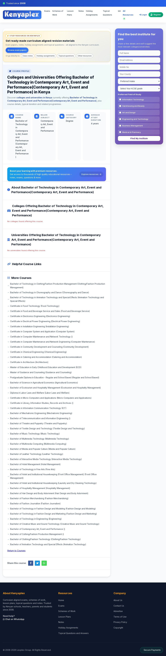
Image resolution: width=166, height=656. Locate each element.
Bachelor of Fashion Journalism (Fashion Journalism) (35, 503)
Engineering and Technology (135, 119)
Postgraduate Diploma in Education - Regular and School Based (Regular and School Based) (54, 377)
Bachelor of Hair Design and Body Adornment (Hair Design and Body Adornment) (49, 493)
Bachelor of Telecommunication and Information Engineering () (40, 418)
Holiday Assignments (92, 13)
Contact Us (119, 606)
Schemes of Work (66, 611)
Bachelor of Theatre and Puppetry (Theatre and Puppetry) (38, 423)
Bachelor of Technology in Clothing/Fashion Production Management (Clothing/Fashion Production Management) (57, 286)
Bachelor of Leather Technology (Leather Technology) (36, 454)
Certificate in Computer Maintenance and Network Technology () (41, 336)
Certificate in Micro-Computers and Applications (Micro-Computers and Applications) (51, 398)
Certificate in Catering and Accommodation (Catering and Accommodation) (46, 357)
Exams (47, 11)
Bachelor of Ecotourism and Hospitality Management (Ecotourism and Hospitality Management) (55, 387)
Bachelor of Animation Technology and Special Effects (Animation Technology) (48, 544)
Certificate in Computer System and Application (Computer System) (42, 331)
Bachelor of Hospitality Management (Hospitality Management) (40, 488)
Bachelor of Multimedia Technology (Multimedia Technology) (39, 438)
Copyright (118, 627)
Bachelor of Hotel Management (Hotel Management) (35, 464)
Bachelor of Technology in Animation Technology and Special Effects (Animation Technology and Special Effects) (57, 299)
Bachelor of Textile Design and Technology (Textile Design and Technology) (47, 428)
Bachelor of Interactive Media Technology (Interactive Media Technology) (46, 459)
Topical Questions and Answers (73, 633)
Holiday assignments (46, 56)
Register (156, 15)
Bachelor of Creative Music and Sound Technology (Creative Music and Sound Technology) (54, 524)
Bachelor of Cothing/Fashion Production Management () (37, 534)
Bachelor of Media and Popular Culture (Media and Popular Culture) (42, 449)
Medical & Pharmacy (131, 132)
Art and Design (129, 112)
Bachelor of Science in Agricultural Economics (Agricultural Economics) (44, 382)
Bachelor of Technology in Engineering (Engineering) (36, 519)
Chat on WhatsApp (13, 619)
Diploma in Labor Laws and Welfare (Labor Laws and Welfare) (40, 393)
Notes (81, 11)
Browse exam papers (17, 50)
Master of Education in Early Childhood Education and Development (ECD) (45, 367)
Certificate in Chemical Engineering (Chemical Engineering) (38, 352)
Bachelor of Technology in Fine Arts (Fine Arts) (32, 469)
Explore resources (91, 174)
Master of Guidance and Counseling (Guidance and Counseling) (41, 372)
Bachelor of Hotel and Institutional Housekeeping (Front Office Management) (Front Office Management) (53, 476)
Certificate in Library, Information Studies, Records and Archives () (41, 403)
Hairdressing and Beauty (133, 106)
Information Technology (133, 99)
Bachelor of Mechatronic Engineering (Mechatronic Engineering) (41, 413)
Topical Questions (107, 13)
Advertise (118, 611)
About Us (118, 600)
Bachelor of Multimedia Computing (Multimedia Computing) (38, 444)
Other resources (85, 56)
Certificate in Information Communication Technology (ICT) (38, 408)
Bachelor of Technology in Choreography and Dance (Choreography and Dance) (49, 292)
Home (61, 600)
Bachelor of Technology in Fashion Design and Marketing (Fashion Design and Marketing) (53, 513)
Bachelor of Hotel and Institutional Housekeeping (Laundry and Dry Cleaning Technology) (53, 483)
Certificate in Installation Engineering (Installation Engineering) (39, 326)
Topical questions (66, 56)
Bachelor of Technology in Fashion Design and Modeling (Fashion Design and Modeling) (53, 508)
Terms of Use (120, 616)
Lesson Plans (70, 13)
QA (119, 11)
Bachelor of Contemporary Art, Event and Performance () (37, 529)
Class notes (28, 56)
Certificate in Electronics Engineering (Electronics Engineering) (40, 316)
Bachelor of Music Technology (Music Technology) (35, 433)
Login (143, 14)
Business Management (132, 125)
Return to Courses (16, 550)
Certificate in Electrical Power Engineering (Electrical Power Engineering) (45, 321)
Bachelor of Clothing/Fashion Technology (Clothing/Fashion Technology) (45, 539)
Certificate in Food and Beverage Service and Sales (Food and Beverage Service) (50, 311)
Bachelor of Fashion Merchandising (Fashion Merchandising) (39, 498)
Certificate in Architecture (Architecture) (29, 362)
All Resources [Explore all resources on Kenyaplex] (128, 14)
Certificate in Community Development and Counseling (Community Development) (49, 347)
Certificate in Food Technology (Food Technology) (34, 306)
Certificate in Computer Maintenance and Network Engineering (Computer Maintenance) (52, 341)
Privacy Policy (120, 622)
